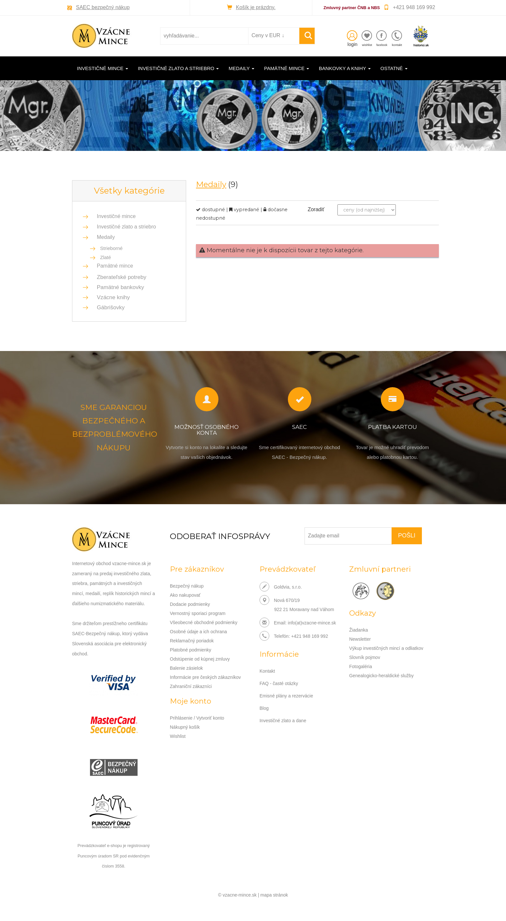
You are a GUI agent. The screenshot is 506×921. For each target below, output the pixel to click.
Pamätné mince (115, 266)
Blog (264, 708)
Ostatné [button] (394, 68)
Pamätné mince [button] (286, 68)
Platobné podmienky (190, 649)
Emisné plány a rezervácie (286, 695)
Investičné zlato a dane (283, 720)
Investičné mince (116, 216)
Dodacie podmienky (190, 604)
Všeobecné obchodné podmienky (203, 622)
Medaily (106, 237)
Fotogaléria (360, 666)
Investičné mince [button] (102, 68)
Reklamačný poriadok (192, 640)
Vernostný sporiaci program (197, 613)
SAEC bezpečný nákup (103, 7)
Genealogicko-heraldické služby (381, 675)
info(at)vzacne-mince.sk (312, 622)
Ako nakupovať (185, 595)
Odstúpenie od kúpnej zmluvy (200, 659)
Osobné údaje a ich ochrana (198, 631)
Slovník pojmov (364, 657)
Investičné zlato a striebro (126, 226)
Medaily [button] (241, 68)
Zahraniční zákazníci (191, 686)
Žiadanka (358, 630)
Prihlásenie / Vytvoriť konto (197, 718)
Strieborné (111, 248)
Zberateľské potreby (119, 277)
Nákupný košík (185, 727)
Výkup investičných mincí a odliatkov (386, 648)
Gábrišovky (109, 307)
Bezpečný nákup (187, 586)
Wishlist (178, 736)
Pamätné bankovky (118, 287)
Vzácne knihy (111, 297)
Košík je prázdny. (256, 7)
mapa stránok (274, 895)
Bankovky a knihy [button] (345, 68)
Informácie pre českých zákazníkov (205, 677)
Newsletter (360, 639)
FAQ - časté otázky (279, 683)
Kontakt (267, 671)
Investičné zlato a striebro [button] (178, 68)
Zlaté (105, 257)
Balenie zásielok (186, 668)
